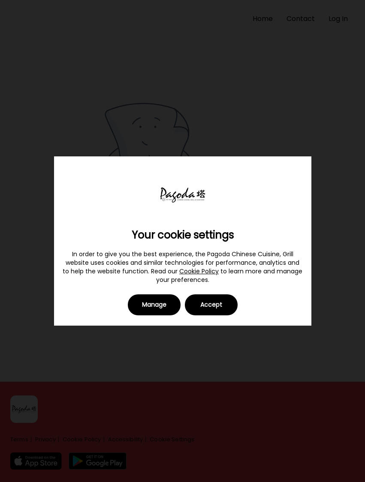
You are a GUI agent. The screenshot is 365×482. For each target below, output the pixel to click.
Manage (154, 304)
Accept (211, 304)
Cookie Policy (199, 271)
